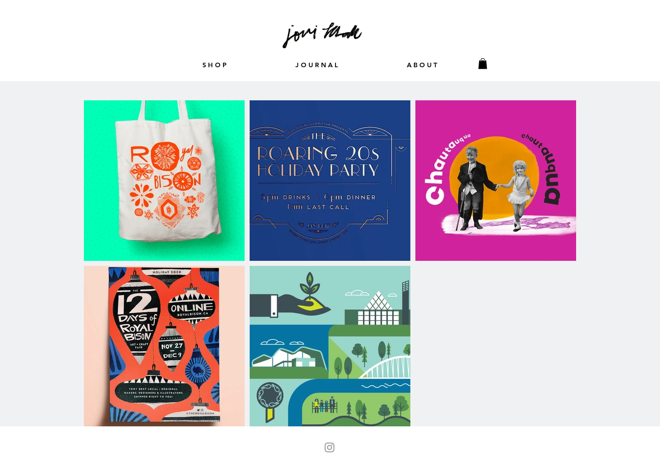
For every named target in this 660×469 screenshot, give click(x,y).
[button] (482, 63)
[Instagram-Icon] (329, 447)
